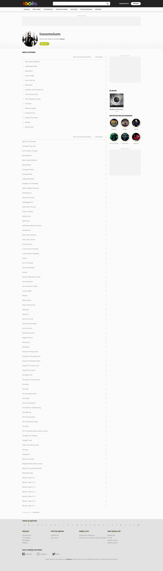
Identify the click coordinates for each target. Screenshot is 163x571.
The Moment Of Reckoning (31, 408)
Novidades (26, 540)
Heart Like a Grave (28, 240)
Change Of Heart (28, 169)
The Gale (25, 389)
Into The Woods (27, 263)
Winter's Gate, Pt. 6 (28, 501)
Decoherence (26, 193)
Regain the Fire (27, 338)
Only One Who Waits (29, 324)
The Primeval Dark (31, 94)
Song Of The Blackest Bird (31, 361)
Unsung (25, 450)
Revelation (28, 85)
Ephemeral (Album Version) (31, 226)
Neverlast (25, 310)
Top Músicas (26, 535)
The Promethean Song (32, 99)
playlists (74, 9)
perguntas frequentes (86, 535)
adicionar (99, 57)
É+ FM (110, 538)
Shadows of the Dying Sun (34, 90)
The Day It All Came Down (31, 380)
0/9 (138, 525)
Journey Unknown (28, 268)
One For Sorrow (27, 319)
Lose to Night (29, 76)
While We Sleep (30, 108)
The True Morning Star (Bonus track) (35, 431)
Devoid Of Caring (28, 197)
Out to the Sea (30, 80)
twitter (57, 554)
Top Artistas (26, 538)
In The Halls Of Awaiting (30, 254)
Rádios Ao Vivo (113, 540)
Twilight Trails (27, 440)
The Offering (26, 412)
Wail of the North (28, 459)
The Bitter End (27, 375)
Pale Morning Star (28, 333)
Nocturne (25, 314)
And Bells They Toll (28, 146)
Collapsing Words (31, 66)
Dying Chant (29, 127)
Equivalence (26, 230)
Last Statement (27, 282)
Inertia (24, 258)
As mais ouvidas (61, 9)
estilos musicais (86, 9)
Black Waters (26, 165)
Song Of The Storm (31, 118)
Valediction (26, 454)
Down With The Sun (29, 207)
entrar (136, 3)
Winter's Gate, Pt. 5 (28, 496)
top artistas (48, 9)
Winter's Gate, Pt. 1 (28, 478)
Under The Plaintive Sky (30, 445)
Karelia (24, 272)
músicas (27, 9)
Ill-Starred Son (30, 113)
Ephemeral (29, 71)
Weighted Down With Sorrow (32, 464)
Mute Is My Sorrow (28, 305)
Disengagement (27, 202)
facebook (28, 554)
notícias (98, 9)
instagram (43, 554)
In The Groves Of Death (30, 249)
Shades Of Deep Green (30, 352)
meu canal (37, 9)
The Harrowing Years (29, 394)
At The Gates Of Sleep (29, 151)
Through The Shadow (29, 436)
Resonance (26, 342)
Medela (27, 122)
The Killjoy (25, 398)
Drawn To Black (27, 212)
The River (28, 104)
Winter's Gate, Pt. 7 (28, 506)
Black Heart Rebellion (32, 62)
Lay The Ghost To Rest (30, 286)
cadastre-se (124, 3)
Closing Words (27, 174)
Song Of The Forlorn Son (30, 366)
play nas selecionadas (83, 57)
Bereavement (26, 155)
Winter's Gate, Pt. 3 (28, 487)
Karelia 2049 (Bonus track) (31, 277)
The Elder (25, 384)
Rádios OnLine (113, 543)
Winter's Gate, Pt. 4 (28, 492)
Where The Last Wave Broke (32, 468)
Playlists (25, 543)
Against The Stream (29, 141)
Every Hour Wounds (29, 235)
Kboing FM (111, 535)
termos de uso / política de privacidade (92, 538)
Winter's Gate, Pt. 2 (28, 482)
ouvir (45, 44)
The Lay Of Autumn (29, 403)
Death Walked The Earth (30, 188)
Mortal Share (26, 300)
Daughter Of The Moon (30, 183)
